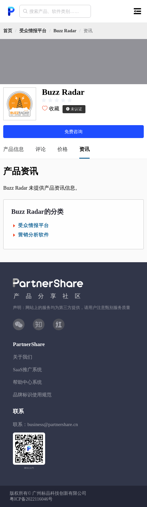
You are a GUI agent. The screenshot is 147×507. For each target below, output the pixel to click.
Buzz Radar (65, 30)
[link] (32, 30)
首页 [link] (7, 30)
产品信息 (13, 149)
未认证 (74, 109)
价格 (62, 149)
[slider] (57, 100)
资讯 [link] (88, 30)
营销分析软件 (33, 234)
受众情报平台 (32, 30)
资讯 (84, 149)
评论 (40, 149)
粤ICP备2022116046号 (31, 499)
